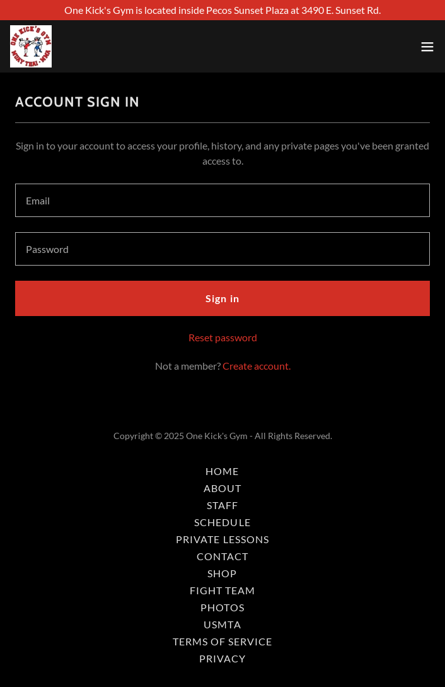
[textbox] (222, 200)
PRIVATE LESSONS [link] (222, 539)
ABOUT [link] (222, 488)
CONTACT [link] (222, 556)
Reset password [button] (222, 337)
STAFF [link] (222, 505)
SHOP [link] (222, 573)
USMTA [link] (222, 624)
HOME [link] (222, 471)
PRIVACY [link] (222, 658)
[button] (427, 46)
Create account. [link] (256, 366)
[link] (31, 46)
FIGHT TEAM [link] (222, 590)
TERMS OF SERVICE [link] (222, 641)
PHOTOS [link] (222, 607)
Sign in (222, 298)
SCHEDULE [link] (222, 522)
